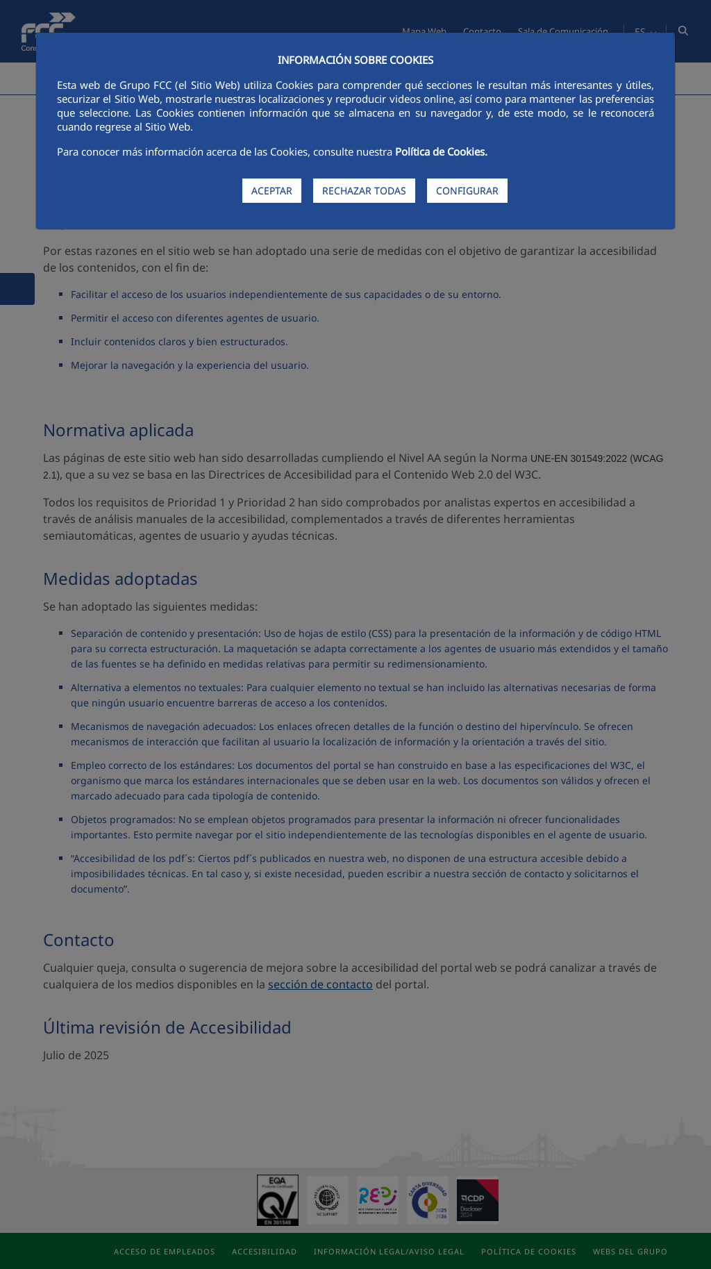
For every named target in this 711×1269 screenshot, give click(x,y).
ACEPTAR (271, 190)
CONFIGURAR (467, 190)
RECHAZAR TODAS (364, 190)
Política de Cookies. (441, 151)
